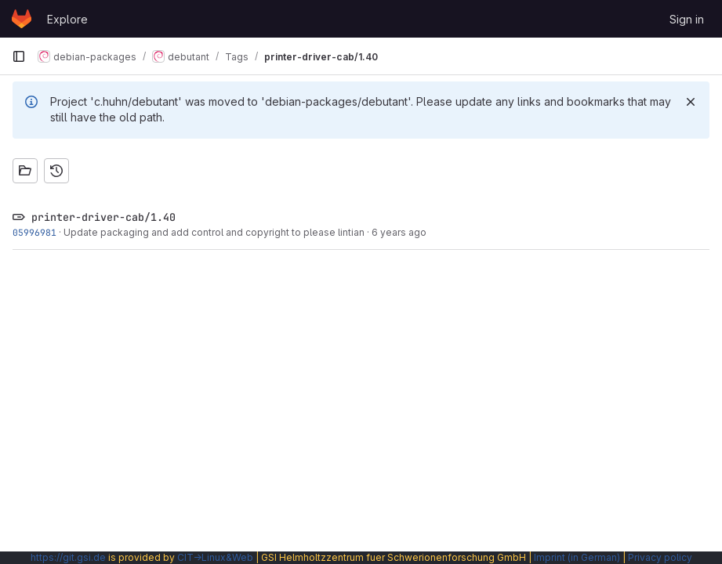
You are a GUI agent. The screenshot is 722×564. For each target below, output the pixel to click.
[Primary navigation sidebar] (18, 56)
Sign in (686, 19)
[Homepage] (21, 18)
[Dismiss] (690, 101)
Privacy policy (660, 557)
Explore (67, 19)
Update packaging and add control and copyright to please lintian (214, 232)
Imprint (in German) (577, 557)
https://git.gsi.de (68, 557)
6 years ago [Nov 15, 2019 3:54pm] (399, 232)
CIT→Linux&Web (215, 557)
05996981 (34, 232)
